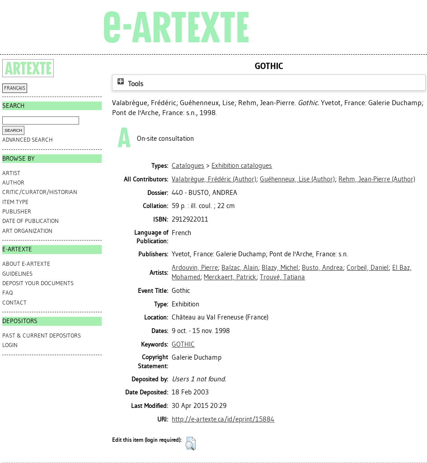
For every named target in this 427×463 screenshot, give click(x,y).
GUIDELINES (17, 273)
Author (13, 182)
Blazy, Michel (280, 268)
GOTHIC (183, 344)
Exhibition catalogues (241, 166)
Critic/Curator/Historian (39, 192)
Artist (11, 173)
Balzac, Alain (239, 268)
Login (10, 345)
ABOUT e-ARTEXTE (26, 263)
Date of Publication (30, 221)
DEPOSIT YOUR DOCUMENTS (38, 283)
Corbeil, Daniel (368, 268)
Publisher (16, 211)
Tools (129, 83)
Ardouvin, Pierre (195, 268)
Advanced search (27, 139)
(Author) (214, 179)
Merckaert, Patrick (230, 277)
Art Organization (27, 230)
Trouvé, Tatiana (282, 277)
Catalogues (188, 166)
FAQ (7, 292)
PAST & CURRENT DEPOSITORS (41, 335)
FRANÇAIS (14, 88)
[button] (190, 444)
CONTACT (14, 302)
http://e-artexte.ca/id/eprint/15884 (223, 419)
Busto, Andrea (322, 268)
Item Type (15, 202)
